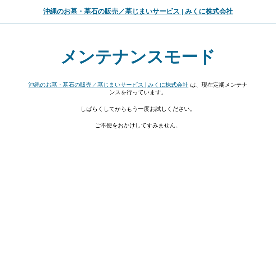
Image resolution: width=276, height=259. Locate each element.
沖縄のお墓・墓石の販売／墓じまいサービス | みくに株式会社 (138, 11)
